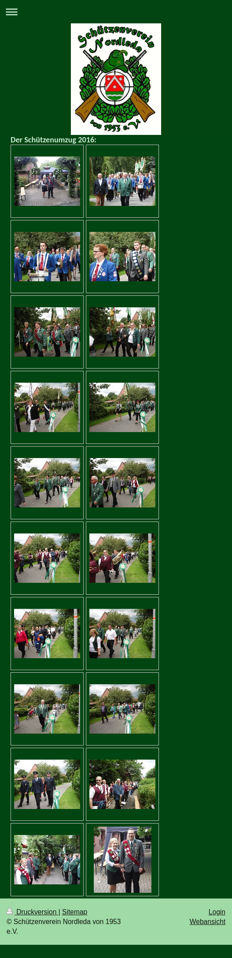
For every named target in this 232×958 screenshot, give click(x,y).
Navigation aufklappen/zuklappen (116, 11)
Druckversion (33, 912)
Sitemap (74, 912)
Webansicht (207, 921)
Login (217, 912)
